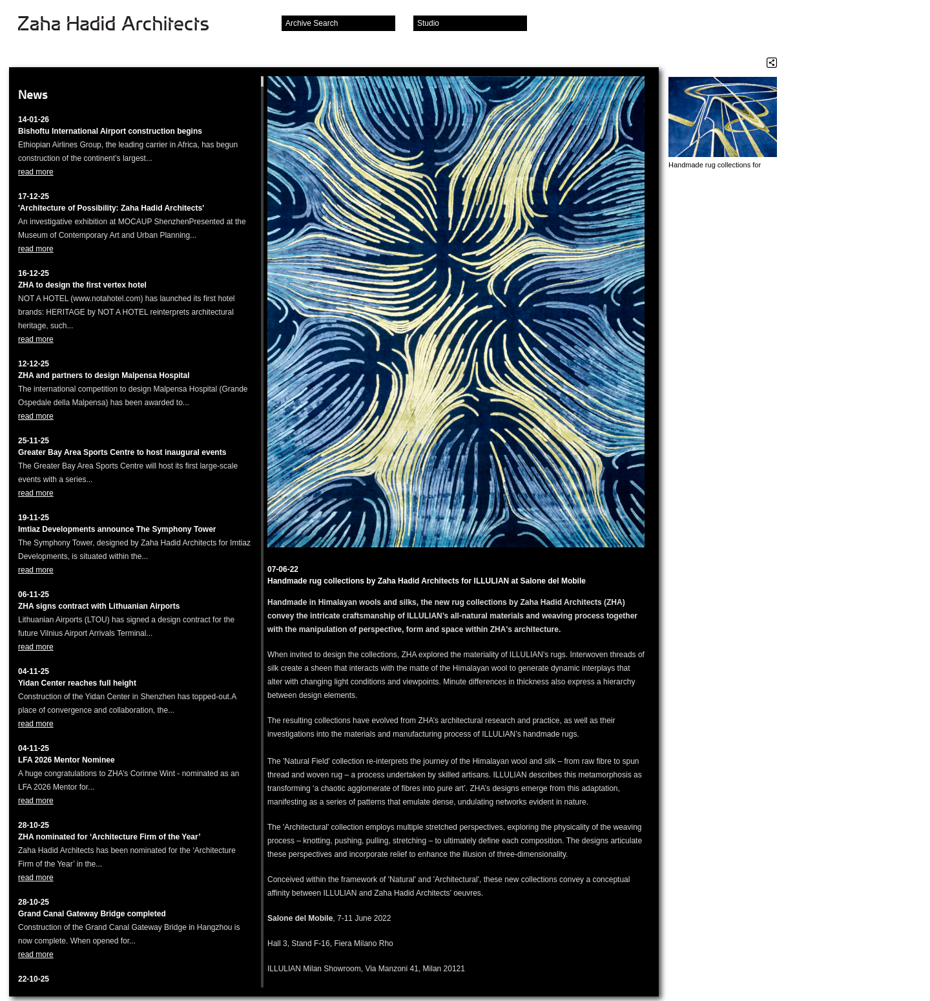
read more (36, 171)
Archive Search (311, 23)
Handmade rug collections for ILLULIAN (714, 165)
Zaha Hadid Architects (123, 25)
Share (771, 62)
